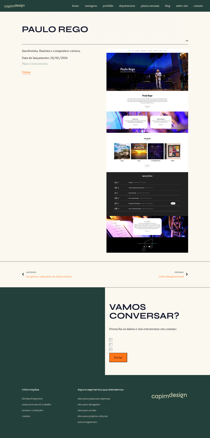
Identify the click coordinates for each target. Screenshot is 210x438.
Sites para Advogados (89, 404)
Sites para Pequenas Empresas (94, 398)
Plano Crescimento (35, 63)
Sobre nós (182, 5)
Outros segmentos (87, 421)
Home (75, 5)
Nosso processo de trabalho (36, 404)
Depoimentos (127, 5)
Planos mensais (150, 5)
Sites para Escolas (87, 410)
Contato (198, 5)
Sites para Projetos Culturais (93, 416)
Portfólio (108, 5)
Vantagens (91, 5)
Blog (167, 5)
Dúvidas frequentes (32, 398)
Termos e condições (32, 410)
